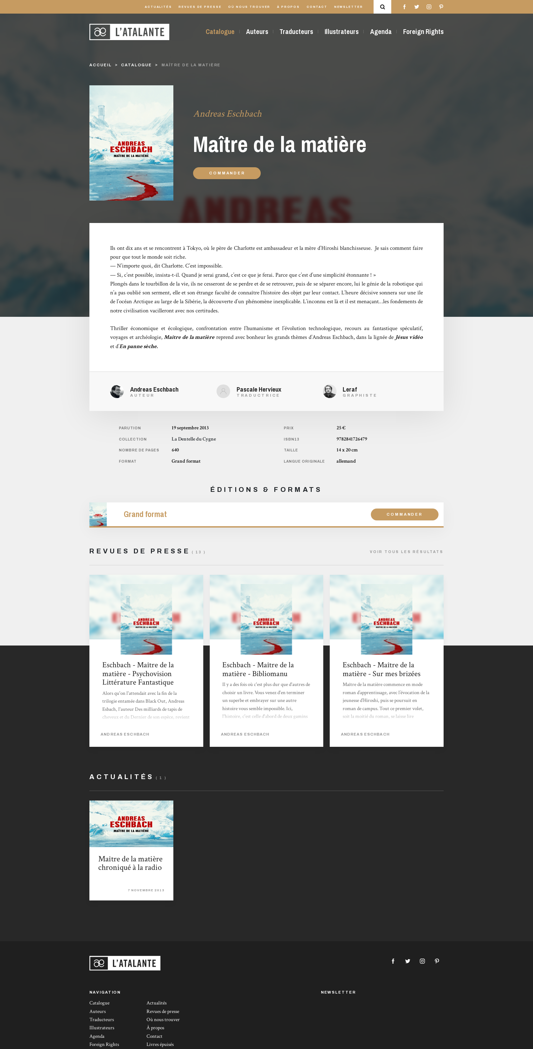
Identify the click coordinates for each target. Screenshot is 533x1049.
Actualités (158, 6)
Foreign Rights (423, 31)
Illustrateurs (342, 31)
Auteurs (257, 31)
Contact (317, 6)
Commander (227, 173)
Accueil (100, 65)
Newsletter (348, 6)
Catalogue (220, 31)
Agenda (381, 31)
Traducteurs (296, 31)
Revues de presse (199, 6)
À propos (288, 6)
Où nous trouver (249, 6)
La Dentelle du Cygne (194, 439)
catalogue (136, 65)
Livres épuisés (160, 1044)
